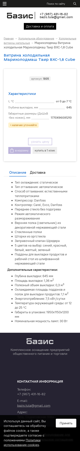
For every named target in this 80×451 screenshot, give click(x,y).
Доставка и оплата (40, 26)
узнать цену (40, 141)
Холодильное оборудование (36, 38)
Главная (9, 38)
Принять (66, 423)
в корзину (21, 150)
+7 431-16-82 (54, 14)
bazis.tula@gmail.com (56, 17)
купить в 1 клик (45, 150)
